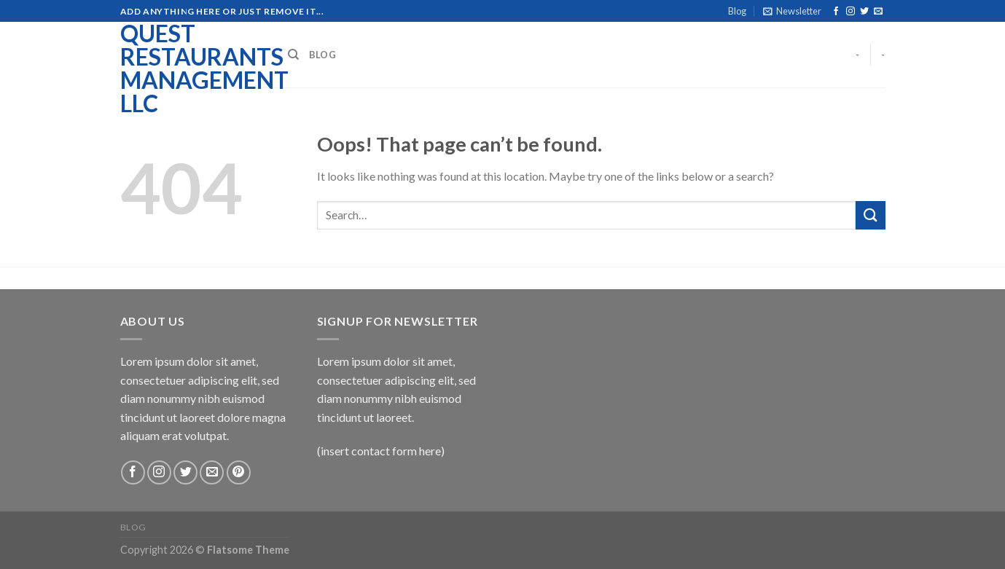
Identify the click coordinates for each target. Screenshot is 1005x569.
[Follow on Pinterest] (239, 472)
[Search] (293, 54)
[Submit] (870, 215)
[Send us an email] (878, 12)
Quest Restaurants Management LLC (193, 68)
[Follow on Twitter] (864, 12)
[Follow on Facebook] (836, 12)
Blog (737, 11)
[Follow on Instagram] (850, 12)
